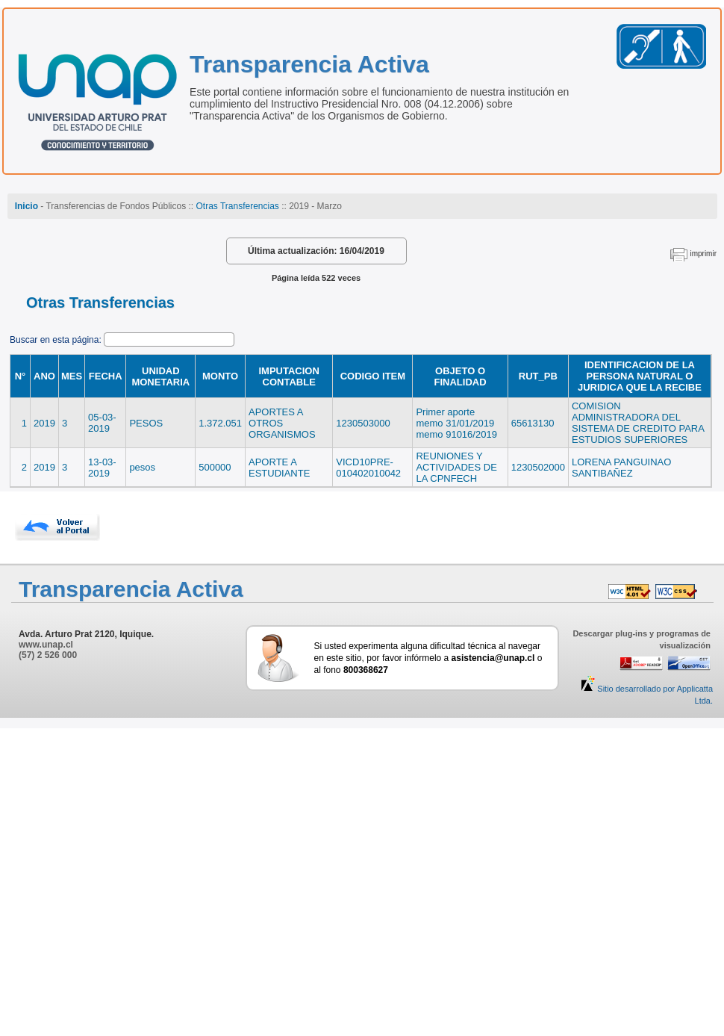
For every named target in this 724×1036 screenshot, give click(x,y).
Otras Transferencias (237, 206)
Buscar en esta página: (57, 340)
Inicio (26, 206)
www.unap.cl (46, 644)
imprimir (703, 253)
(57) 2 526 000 (48, 655)
